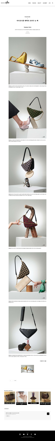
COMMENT (6, 408)
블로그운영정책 (30, 436)
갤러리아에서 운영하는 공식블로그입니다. (11, 414)
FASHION (27, 16)
